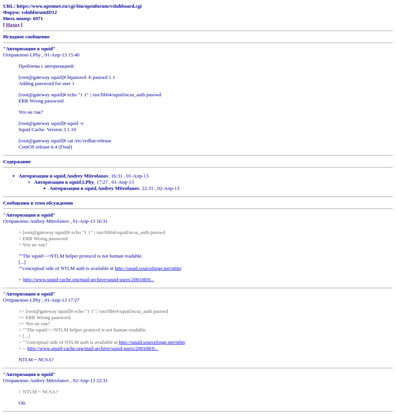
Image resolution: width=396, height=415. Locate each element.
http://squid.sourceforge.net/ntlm (148, 268)
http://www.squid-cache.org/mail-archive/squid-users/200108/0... (88, 279)
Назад (13, 24)
